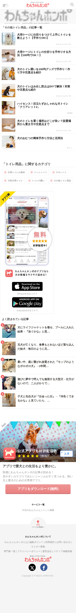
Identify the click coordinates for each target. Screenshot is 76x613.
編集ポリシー (36, 542)
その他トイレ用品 (62, 180)
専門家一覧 (9, 551)
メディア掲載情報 (63, 551)
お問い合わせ (63, 542)
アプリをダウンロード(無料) (38, 489)
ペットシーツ (40, 172)
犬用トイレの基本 (16, 172)
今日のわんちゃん (31, 510)
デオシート (61, 172)
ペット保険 (48, 510)
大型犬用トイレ (15, 180)
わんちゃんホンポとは (16, 542)
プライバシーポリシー (29, 551)
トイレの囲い (38, 180)
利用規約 (50, 542)
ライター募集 (38, 546)
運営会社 (47, 551)
